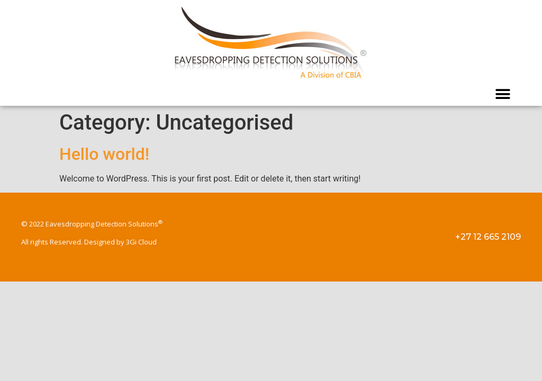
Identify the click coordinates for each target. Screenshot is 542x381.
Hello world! (104, 154)
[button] (503, 94)
